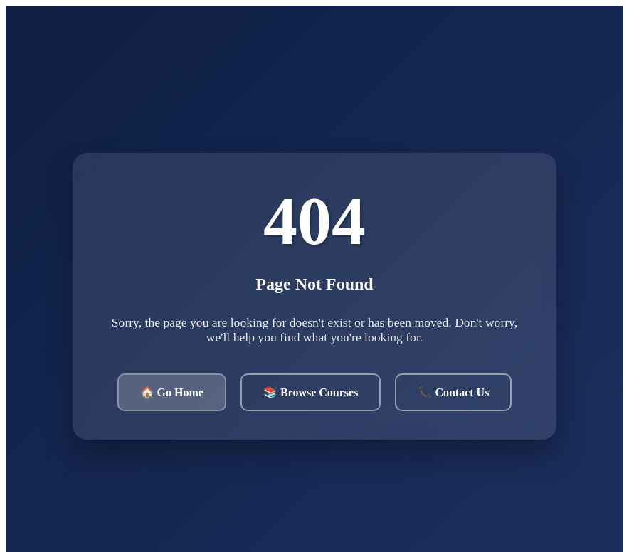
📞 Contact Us (453, 392)
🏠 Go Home (172, 392)
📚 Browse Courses (310, 392)
